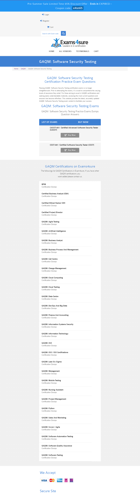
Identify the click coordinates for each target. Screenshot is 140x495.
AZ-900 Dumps (60, 478)
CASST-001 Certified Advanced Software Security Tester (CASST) (40, 135)
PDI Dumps (40, 478)
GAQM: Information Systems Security (89, 285)
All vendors (95, 52)
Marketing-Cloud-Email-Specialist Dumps (119, 473)
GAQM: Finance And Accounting (26, 285)
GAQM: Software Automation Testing (89, 369)
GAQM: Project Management (86, 341)
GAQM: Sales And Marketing (86, 355)
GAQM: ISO (79, 299)
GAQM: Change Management (86, 244)
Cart (125, 52)
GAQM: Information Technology (26, 299)
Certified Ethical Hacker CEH (25, 202)
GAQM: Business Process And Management (92, 230)
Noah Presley (73, 443)
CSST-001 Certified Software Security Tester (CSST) (34, 144)
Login (15, 14)
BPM (15, 188)
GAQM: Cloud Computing (24, 258)
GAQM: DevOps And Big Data (86, 272)
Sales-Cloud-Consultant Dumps (60, 472)
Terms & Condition (51, 488)
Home (81, 52)
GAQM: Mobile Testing (83, 327)
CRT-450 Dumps (99, 471)
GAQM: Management (22, 327)
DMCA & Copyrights (83, 488)
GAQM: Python (19, 355)
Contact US (66, 488)
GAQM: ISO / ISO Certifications (26, 313)
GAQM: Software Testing (84, 383)
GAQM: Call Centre (21, 244)
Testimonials (112, 52)
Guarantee (36, 488)
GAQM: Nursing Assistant (24, 341)
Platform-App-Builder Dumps (21, 479)
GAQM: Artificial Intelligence (86, 216)
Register (15, 21)
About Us (24, 488)
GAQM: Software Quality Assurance (28, 383)
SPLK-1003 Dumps (79, 478)
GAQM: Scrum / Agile (22, 369)
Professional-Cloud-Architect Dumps (79, 472)
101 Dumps (40, 471)
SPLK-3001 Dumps (99, 478)
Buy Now (119, 136)
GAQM (23, 72)
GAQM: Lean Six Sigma (84, 313)
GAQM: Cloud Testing (83, 258)
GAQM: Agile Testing (22, 216)
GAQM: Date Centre (21, 272)
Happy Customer (73, 448)
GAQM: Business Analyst (23, 230)
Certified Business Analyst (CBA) (87, 188)
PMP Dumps (21, 471)
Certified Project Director (84, 202)
